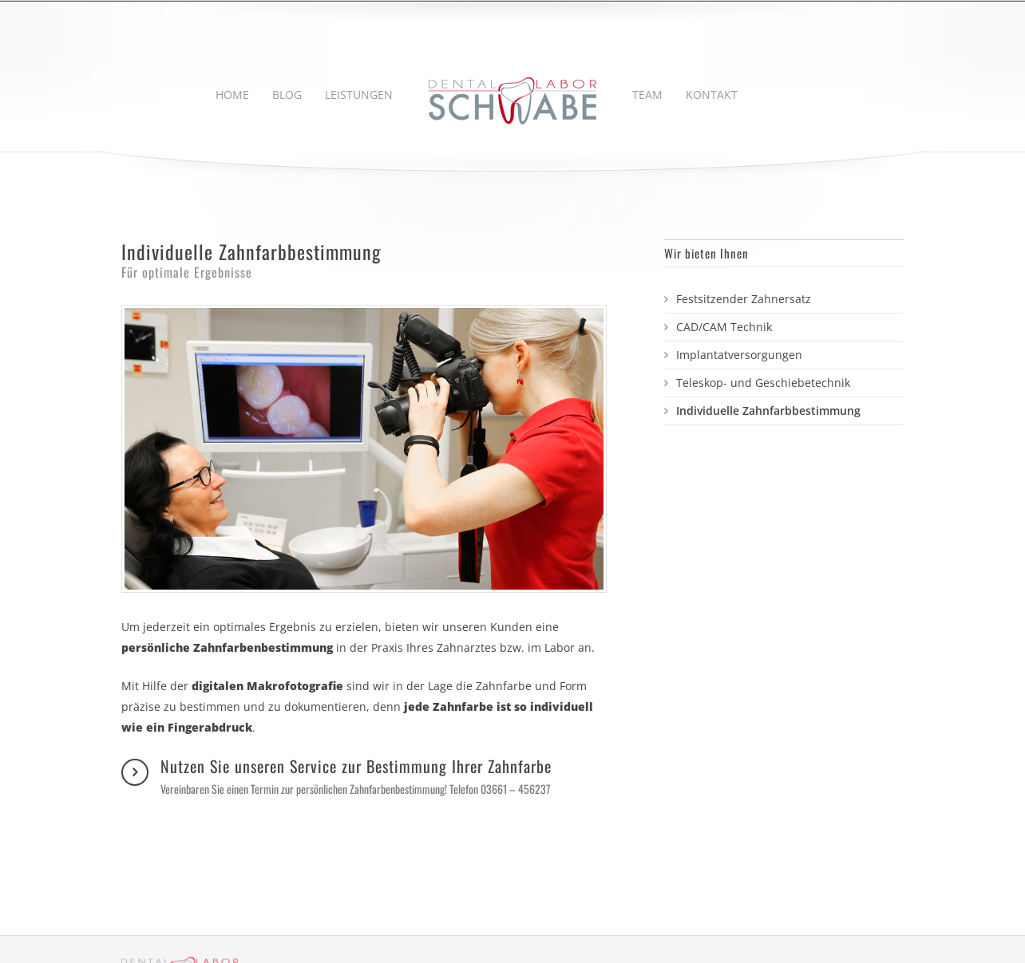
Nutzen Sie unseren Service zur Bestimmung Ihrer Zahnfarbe (356, 776)
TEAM (647, 94)
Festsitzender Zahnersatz (743, 298)
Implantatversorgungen (739, 354)
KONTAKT (712, 94)
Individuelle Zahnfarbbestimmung (768, 410)
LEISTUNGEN (359, 94)
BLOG (287, 94)
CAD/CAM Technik (724, 326)
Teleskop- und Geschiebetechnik (763, 382)
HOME (232, 94)
